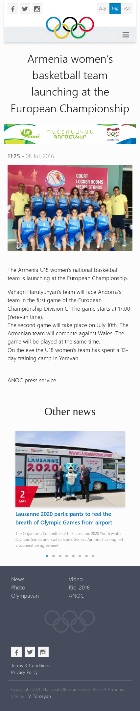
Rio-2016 (79, 587)
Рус (127, 8)
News (17, 579)
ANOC (76, 595)
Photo (18, 587)
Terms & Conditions (30, 665)
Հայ (102, 8)
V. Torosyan (39, 696)
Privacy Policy (24, 672)
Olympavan (25, 595)
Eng (115, 8)
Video (76, 579)
